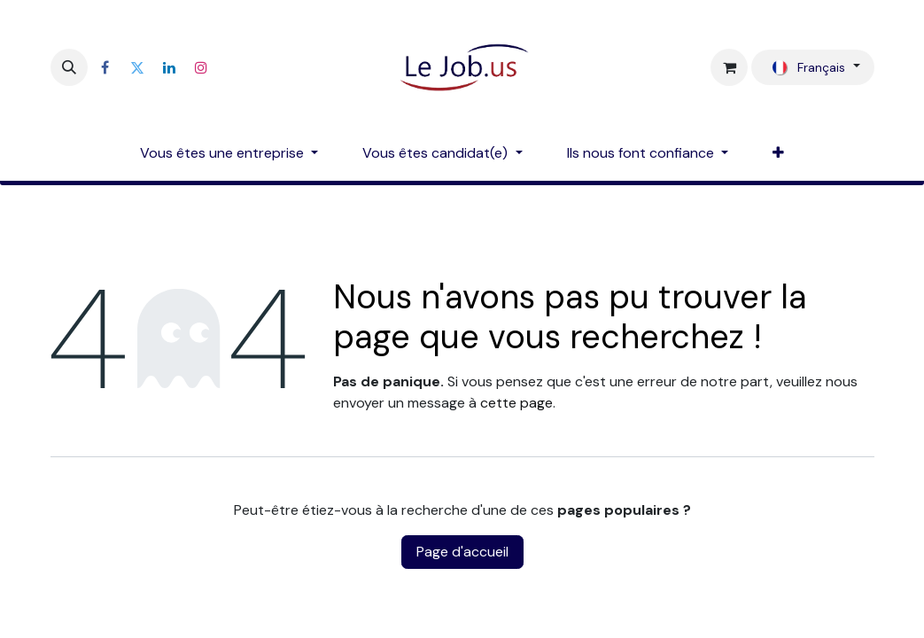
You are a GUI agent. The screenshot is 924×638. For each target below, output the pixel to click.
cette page (516, 402)
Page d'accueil (462, 551)
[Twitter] (137, 67)
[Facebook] (105, 67)
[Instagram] (201, 67)
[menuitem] (229, 153)
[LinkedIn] (169, 67)
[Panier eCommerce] (729, 67)
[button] (69, 67)
